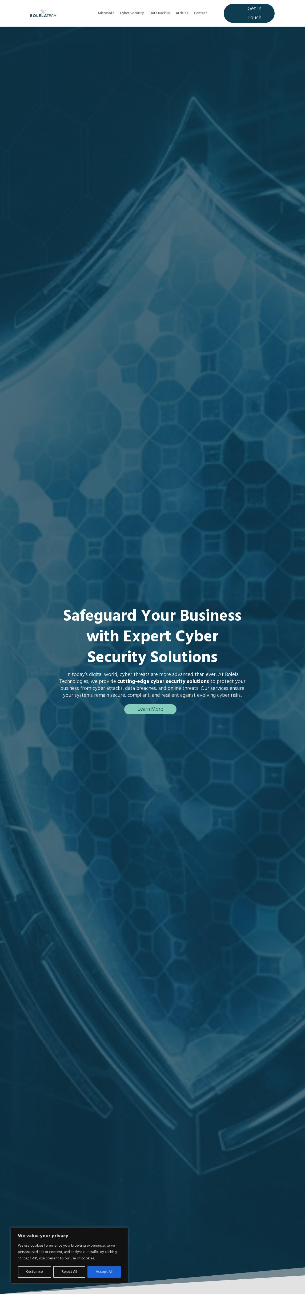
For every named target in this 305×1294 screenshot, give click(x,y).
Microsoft (106, 13)
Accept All (104, 1272)
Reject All (69, 1272)
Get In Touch (254, 13)
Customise (34, 1272)
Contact (200, 13)
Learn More (150, 709)
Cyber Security (132, 13)
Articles (182, 13)
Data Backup (160, 13)
